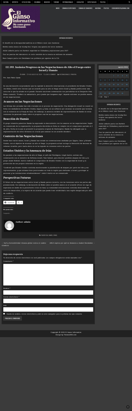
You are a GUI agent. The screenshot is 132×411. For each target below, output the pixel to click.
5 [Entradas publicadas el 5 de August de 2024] (100, 80)
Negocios (47, 2)
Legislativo (80, 2)
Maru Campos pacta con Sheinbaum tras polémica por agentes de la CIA (31, 58)
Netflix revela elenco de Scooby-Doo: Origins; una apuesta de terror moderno (33, 47)
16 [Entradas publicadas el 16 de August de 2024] (118, 84)
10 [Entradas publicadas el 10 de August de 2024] (122, 80)
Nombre (6, 288)
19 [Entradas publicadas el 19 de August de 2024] (101, 89)
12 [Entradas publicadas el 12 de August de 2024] (101, 84)
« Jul (100, 97)
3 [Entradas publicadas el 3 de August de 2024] (122, 76)
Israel (55, 235)
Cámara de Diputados (69, 8)
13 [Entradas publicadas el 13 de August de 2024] (105, 84)
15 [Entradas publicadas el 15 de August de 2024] (114, 84)
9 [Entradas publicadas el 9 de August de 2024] (118, 80)
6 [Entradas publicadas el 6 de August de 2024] (105, 80)
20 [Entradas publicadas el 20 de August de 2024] (105, 89)
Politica (102, 2)
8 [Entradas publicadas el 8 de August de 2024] (113, 80)
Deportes (15, 2)
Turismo (56, 2)
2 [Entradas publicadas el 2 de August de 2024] (118, 76)
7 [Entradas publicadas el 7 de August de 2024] (109, 80)
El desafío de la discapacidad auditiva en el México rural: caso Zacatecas (31, 43)
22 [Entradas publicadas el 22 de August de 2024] (114, 89)
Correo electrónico (11, 297)
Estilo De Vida (26, 2)
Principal (74, 74)
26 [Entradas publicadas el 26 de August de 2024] (101, 93)
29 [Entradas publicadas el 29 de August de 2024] (114, 93)
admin (23, 74)
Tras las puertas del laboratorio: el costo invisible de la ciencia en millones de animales (37, 54)
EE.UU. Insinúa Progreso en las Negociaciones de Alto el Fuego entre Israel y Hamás (48, 68)
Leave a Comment (51, 74)
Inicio (57, 8)
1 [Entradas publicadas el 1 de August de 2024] (113, 76)
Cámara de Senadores (85, 8)
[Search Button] (129, 2)
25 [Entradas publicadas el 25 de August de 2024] (127, 89)
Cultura (5, 2)
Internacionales (68, 2)
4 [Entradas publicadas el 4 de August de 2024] (126, 76)
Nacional (98, 8)
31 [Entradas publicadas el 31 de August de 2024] (122, 93)
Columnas (37, 2)
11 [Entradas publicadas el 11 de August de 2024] (126, 80)
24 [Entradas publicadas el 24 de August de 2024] (122, 89)
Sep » (106, 97)
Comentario (8, 261)
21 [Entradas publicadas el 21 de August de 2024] (109, 89)
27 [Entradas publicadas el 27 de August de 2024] (105, 93)
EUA (47, 235)
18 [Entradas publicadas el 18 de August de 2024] (127, 84)
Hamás (51, 235)
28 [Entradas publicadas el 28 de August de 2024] (109, 93)
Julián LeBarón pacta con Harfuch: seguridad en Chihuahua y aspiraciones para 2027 (35, 51)
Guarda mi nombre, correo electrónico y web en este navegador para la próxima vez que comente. (44, 314)
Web (5, 305)
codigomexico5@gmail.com (120, 8)
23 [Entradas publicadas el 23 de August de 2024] (118, 89)
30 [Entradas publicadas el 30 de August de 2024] (118, 93)
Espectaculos (91, 2)
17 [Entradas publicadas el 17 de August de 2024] (122, 84)
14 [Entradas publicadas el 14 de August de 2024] (109, 84)
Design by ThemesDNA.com (66, 335)
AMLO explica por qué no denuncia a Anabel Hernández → (72, 243)
